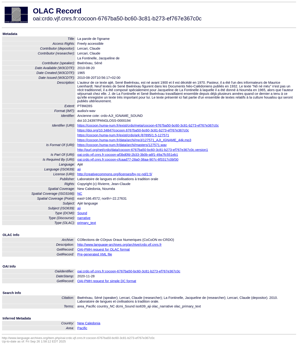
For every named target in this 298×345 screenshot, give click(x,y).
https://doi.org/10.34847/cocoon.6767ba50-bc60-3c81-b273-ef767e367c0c (133, 130)
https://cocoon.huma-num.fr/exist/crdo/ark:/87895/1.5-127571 (123, 135)
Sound (82, 213)
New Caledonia (88, 323)
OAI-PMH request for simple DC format (106, 281)
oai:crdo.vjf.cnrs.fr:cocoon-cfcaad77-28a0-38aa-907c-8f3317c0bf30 (128, 159)
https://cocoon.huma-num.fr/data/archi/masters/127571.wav (122, 145)
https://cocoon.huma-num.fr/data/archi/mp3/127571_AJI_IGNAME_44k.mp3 (134, 140)
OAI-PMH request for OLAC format (103, 249)
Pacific (82, 328)
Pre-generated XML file (94, 254)
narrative (84, 218)
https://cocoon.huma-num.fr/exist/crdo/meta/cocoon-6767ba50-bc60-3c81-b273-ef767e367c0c (148, 125)
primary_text (86, 223)
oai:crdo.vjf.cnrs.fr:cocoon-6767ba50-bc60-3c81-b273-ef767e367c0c (128, 271)
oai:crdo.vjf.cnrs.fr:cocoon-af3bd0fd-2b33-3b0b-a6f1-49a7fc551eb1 (127, 155)
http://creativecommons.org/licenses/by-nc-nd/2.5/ (114, 174)
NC (79, 193)
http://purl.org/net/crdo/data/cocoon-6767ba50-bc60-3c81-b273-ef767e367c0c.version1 (142, 150)
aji (79, 169)
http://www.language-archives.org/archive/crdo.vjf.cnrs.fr (119, 244)
